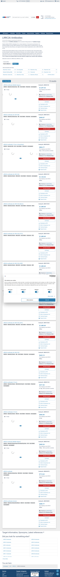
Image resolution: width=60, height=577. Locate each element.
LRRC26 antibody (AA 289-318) (11, 174)
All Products (5, 33)
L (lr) (10, 566)
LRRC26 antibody (7, 471)
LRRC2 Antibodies (7, 545)
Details (47, 101)
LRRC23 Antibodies (7, 542)
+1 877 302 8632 (21, 1)
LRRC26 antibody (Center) (10, 501)
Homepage (5, 566)
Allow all (47, 299)
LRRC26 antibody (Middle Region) (12, 85)
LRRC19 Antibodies (7, 548)
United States (49, 94)
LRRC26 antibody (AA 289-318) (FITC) (13, 233)
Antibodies (12, 33)
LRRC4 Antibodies (35, 556)
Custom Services (30, 33)
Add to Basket (46, 99)
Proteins (23, 33)
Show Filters (6, 81)
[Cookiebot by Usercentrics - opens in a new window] (50, 276)
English (3, 1)
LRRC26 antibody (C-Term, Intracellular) (13, 144)
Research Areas (49, 33)
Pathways (43, 33)
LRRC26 (14, 566)
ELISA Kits (18, 33)
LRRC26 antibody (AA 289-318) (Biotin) (13, 204)
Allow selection (30, 299)
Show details (50, 296)
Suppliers (37, 33)
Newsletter (4, 575)
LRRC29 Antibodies (35, 542)
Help (3, 574)
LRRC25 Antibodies (7, 539)
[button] (5, 558)
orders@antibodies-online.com (50, 18)
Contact (27, 1)
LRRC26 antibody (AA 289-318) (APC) (13, 322)
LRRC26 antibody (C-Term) (10, 382)
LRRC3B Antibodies (35, 553)
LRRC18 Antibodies (7, 551)
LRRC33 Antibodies (35, 548)
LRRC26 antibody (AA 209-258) (11, 114)
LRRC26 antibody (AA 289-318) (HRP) (13, 263)
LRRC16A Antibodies (7, 556)
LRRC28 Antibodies (35, 539)
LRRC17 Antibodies (7, 553)
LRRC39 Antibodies (35, 551)
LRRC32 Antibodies (35, 545)
